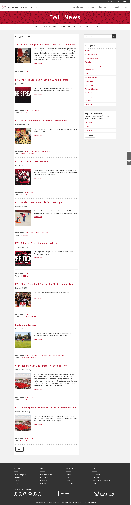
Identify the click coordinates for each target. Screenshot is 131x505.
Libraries (17, 478)
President (88, 93)
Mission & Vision (46, 475)
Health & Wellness (41, 233)
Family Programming (28, 358)
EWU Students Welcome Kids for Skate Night (39, 202)
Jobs (67, 478)
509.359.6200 (18, 491)
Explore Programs (20, 475)
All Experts (90, 136)
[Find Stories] (98, 37)
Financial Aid (89, 70)
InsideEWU (84, 27)
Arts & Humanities (91, 59)
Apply (118, 7)
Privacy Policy (66, 503)
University (46, 152)
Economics (88, 123)
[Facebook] (15, 495)
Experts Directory (68, 27)
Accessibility (77, 503)
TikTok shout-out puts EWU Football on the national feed (45, 45)
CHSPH (22, 154)
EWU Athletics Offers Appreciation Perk (36, 243)
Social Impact (89, 97)
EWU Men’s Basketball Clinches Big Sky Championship (44, 284)
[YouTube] (30, 495)
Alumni (87, 51)
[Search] (125, 7)
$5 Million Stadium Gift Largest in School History (41, 366)
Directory (28, 491)
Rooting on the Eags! (26, 325)
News (68, 481)
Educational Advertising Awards (96, 66)
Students (37, 111)
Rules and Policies (90, 503)
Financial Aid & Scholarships (102, 481)
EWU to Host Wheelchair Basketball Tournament (41, 121)
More (20, 450)
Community (105, 7)
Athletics (29, 72)
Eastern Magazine (48, 27)
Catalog (16, 484)
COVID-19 (88, 131)
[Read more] (38, 64)
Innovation (89, 86)
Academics (79, 7)
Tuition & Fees (98, 478)
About (92, 7)
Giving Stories (90, 74)
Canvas (16, 481)
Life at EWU (44, 478)
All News (33, 27)
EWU (65, 17)
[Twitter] (20, 495)
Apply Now (96, 475)
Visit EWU (43, 484)
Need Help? (64, 494)
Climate (87, 127)
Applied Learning (91, 55)
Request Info (97, 484)
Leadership (44, 481)
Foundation (70, 484)
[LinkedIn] (35, 495)
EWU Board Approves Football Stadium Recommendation (45, 408)
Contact (96, 27)
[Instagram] (25, 495)
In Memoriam (89, 82)
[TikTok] (39, 495)
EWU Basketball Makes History (31, 161)
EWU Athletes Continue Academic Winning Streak (41, 80)
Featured (23, 317)
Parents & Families (40, 356)
